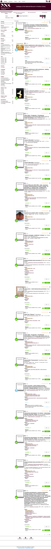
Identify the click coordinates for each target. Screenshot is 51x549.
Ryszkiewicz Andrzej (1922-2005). (32, 395)
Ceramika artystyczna (46, 517)
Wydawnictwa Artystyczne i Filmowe (35, 92)
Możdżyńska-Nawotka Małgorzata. (32, 342)
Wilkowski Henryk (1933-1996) (30, 197)
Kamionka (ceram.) (29, 518)
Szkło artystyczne (28, 52)
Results (5, 1)
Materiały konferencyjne (29, 272)
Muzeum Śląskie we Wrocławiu (33, 141)
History (15, 1)
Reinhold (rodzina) (28, 516)
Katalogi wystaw (28, 520)
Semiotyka (31, 270)
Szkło (39, 320)
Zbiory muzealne (34, 99)
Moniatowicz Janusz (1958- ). (31, 513)
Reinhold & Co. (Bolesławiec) (37, 516)
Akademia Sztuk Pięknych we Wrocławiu (35, 119)
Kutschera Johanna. (29, 512)
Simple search (7, 17)
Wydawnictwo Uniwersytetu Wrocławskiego (35, 262)
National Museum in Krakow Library (6, 13)
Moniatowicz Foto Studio (34, 506)
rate (49, 22)
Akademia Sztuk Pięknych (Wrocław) (43, 124)
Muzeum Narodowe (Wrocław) (30, 76)
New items (10, 1)
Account (23, 1)
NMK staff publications (32, 12)
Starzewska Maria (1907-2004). (30, 421)
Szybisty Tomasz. (29, 241)
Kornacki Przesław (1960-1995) (30, 124)
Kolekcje (11, 17)
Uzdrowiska (32, 423)
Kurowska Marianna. (29, 511)
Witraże (26, 244)
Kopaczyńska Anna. (29, 195)
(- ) (29, 74)
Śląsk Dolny (27, 423)
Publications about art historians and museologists (19, 13)
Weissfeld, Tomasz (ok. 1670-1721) (31, 147)
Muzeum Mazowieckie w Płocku (32, 315)
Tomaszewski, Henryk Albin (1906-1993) (32, 369)
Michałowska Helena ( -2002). (30, 367)
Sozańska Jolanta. (28, 514)
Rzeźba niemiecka (28, 148)
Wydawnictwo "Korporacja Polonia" (30, 465)
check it (47, 63)
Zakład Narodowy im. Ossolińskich (36, 46)
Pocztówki (27, 270)
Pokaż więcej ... (3, 54)
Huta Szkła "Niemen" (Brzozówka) (31, 320)
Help (19, 1)
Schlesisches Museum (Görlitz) (36, 517)
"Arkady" (30, 214)
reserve (47, 84)
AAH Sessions (44, 12)
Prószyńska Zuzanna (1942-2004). (32, 394)
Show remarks (27, 56)
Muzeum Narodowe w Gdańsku (33, 28)
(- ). (29, 50)
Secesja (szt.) (27, 99)
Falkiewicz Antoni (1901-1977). (31, 420)
